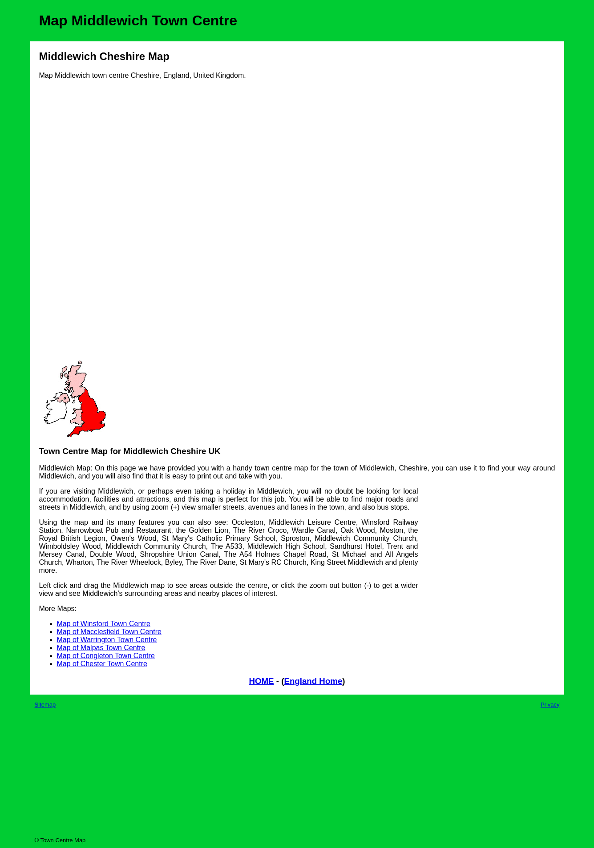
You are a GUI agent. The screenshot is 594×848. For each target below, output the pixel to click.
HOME (261, 681)
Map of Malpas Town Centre (101, 647)
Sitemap (45, 704)
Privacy (550, 704)
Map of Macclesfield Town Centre (109, 631)
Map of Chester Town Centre (102, 663)
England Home (313, 681)
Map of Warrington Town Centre (107, 639)
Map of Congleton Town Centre (106, 655)
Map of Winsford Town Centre (103, 623)
